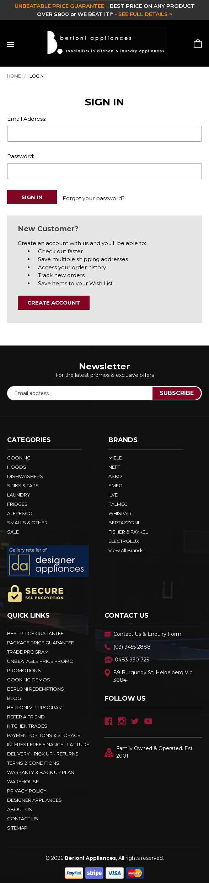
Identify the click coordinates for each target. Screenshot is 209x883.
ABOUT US (19, 806)
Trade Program (28, 648)
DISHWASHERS (25, 473)
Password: (20, 156)
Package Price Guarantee (40, 639)
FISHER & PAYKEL (128, 528)
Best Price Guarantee (35, 630)
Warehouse (23, 778)
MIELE (115, 454)
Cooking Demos (28, 676)
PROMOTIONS (24, 667)
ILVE (113, 491)
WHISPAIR (120, 510)
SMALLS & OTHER (27, 519)
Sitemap (17, 824)
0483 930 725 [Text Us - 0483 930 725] (132, 656)
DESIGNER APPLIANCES (34, 797)
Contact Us (22, 815)
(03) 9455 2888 (132, 643)
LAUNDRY (18, 491)
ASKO (115, 473)
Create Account (53, 299)
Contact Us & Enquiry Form (147, 631)
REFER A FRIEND (26, 713)
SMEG (115, 482)
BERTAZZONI (123, 519)
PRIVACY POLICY (27, 787)
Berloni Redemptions (35, 686)
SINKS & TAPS (23, 482)
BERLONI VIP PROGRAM (35, 704)
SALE (13, 528)
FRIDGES (17, 501)
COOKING (19, 454)
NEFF (114, 464)
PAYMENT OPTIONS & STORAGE (43, 732)
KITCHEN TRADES (27, 723)
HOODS (16, 464)
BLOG (14, 695)
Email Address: (26, 118)
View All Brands (125, 547)
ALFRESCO (20, 510)
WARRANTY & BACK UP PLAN (40, 769)
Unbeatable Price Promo (40, 658)
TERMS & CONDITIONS (33, 760)
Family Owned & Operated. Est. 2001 (149, 749)
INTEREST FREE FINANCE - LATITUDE (48, 741)
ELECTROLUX (123, 538)
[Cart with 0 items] (195, 43)
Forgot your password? (94, 196)
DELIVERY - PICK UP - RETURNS (43, 750)
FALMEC (118, 501)
